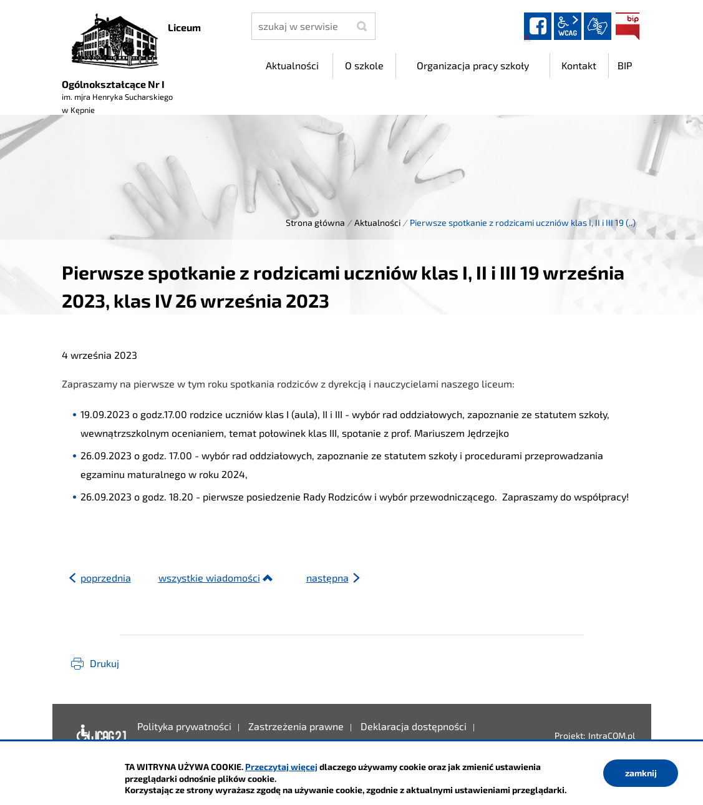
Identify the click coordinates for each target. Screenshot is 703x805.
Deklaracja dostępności (100, 735)
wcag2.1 (567, 26)
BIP (627, 26)
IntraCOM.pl (611, 735)
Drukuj (104, 663)
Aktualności (377, 222)
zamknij (641, 773)
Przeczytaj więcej (281, 766)
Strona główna (315, 222)
